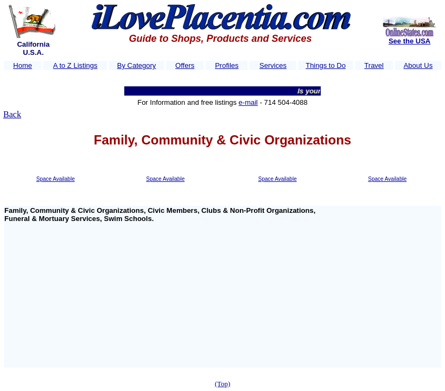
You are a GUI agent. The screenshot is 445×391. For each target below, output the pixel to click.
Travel (374, 65)
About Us (418, 65)
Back (12, 114)
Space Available (55, 179)
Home (22, 65)
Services (273, 65)
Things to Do (326, 65)
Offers (184, 65)
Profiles (226, 65)
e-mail (248, 102)
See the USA (409, 41)
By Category (136, 65)
